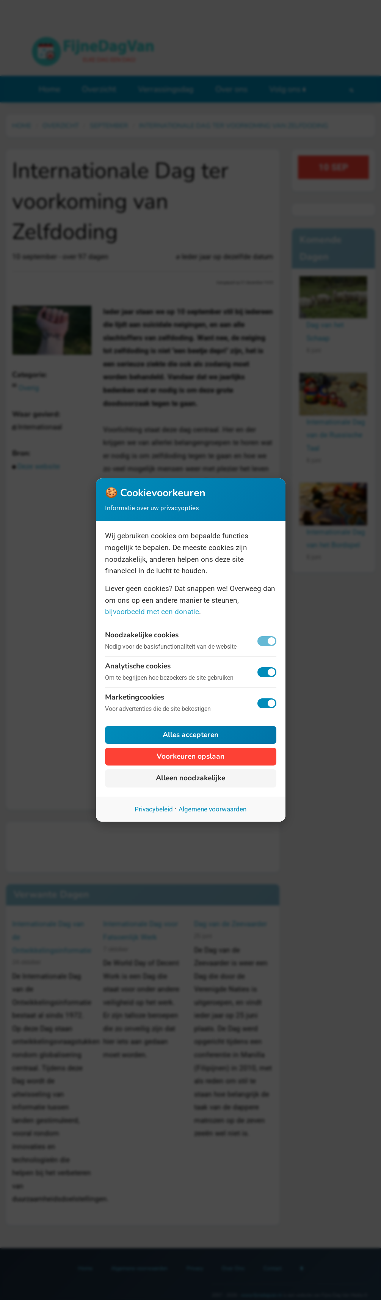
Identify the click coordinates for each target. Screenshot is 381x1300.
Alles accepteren (190, 735)
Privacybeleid (154, 809)
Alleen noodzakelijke (190, 778)
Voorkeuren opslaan (190, 756)
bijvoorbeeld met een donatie (152, 611)
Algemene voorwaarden (212, 809)
